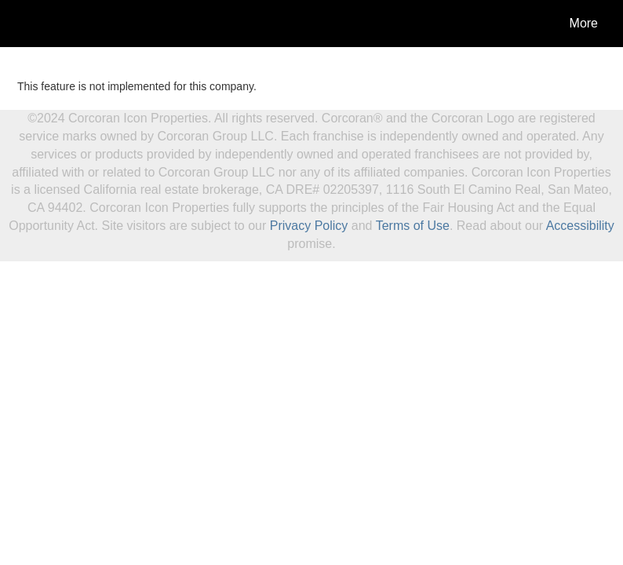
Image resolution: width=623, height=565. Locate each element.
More (584, 23)
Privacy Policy (309, 225)
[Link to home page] (25, 23)
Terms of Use (413, 225)
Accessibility (580, 225)
